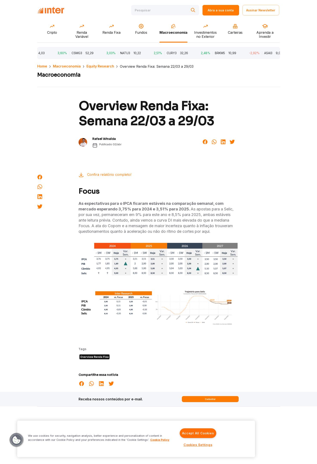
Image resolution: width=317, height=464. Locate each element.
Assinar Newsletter (260, 10)
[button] (16, 440)
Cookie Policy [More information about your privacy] (159, 439)
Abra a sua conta (221, 10)
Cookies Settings (198, 445)
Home (42, 66)
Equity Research (100, 66)
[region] (136, 439)
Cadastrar (210, 399)
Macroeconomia (67, 66)
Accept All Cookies (198, 433)
